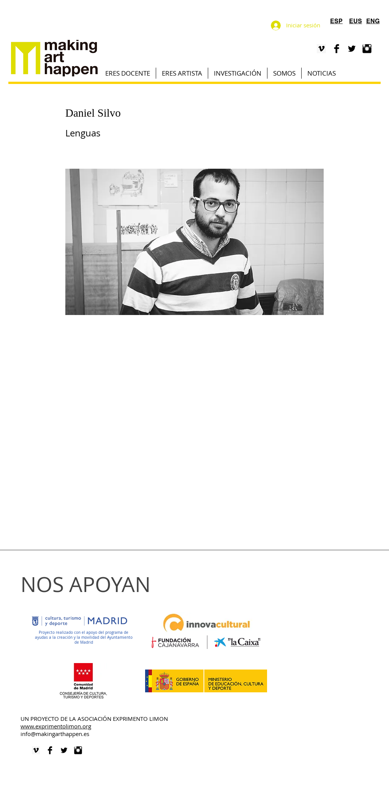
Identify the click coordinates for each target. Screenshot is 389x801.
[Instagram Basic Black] (367, 48)
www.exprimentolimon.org (56, 726)
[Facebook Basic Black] (336, 48)
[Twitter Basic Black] (351, 48)
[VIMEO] (321, 48)
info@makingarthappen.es (55, 734)
